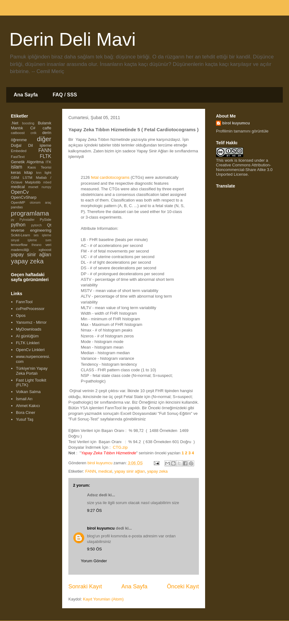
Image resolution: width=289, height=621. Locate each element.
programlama (30, 213)
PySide (45, 219)
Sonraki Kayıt (85, 586)
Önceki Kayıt (183, 586)
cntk (33, 133)
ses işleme (42, 235)
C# (32, 128)
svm (48, 240)
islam (16, 166)
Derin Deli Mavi (72, 39)
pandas (17, 207)
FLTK (45, 156)
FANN (90, 471)
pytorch (36, 225)
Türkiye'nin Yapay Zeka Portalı (32, 371)
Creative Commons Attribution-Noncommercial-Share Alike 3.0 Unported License (244, 170)
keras (16, 172)
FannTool (24, 301)
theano (37, 245)
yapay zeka (157, 471)
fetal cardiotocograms (110, 177)
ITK (48, 162)
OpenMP (18, 202)
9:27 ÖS (94, 510)
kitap (28, 172)
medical (105, 471)
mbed (47, 182)
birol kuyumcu (101, 528)
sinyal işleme (24, 240)
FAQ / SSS (65, 94)
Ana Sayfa (26, 94)
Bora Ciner (25, 412)
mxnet (33, 187)
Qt (49, 225)
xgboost (45, 250)
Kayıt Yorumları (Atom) (103, 599)
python (18, 224)
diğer (44, 138)
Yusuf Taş (24, 419)
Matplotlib (33, 182)
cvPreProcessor (30, 308)
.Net (14, 123)
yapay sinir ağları (129, 471)
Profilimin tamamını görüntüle (242, 131)
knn (38, 172)
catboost (18, 133)
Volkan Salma (28, 391)
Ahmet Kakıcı (28, 405)
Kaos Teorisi (39, 167)
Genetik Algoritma (27, 162)
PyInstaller (27, 219)
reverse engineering (31, 230)
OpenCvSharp (23, 197)
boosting (28, 123)
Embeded (18, 151)
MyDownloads (28, 329)
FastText (18, 157)
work (229, 160)
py (12, 219)
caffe (47, 128)
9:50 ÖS (94, 549)
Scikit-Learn (20, 235)
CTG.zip (120, 447)
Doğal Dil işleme (31, 145)
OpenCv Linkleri (30, 349)
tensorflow (19, 245)
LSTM (27, 177)
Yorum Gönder (94, 560)
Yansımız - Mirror (31, 322)
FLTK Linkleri (27, 343)
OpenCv (20, 192)
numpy (46, 187)
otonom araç (40, 202)
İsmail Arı (24, 398)
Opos (20, 315)
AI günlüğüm (27, 336)
